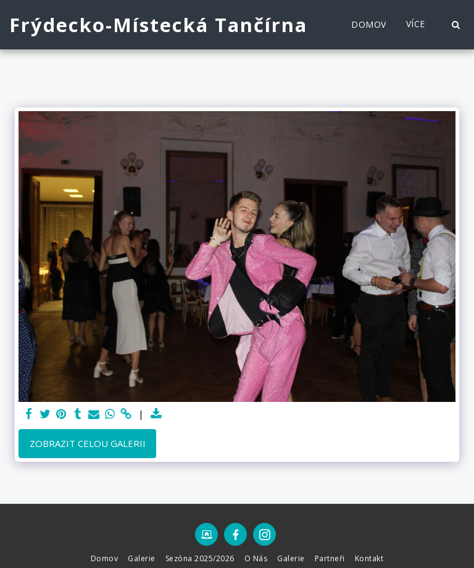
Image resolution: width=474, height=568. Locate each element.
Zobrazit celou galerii (88, 443)
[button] (455, 24)
